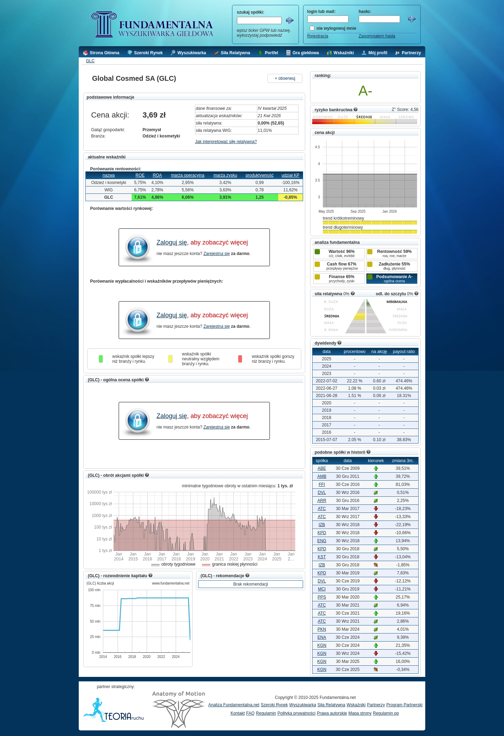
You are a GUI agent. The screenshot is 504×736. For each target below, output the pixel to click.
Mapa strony (359, 713)
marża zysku (225, 175)
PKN (321, 629)
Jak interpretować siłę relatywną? (226, 141)
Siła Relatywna (331, 704)
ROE (140, 175)
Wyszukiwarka (302, 704)
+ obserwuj (285, 78)
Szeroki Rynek (274, 704)
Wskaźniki (355, 704)
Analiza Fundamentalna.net (233, 704)
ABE (321, 468)
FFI (321, 484)
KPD (321, 532)
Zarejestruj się (216, 253)
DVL (322, 492)
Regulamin (266, 713)
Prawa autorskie (332, 713)
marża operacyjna (187, 175)
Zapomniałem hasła (377, 36)
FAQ (250, 713)
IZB (321, 524)
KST (322, 556)
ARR (321, 500)
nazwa (109, 175)
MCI (322, 589)
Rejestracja (317, 36)
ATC (322, 508)
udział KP (291, 175)
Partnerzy (376, 704)
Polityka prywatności (297, 713)
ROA (157, 175)
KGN (321, 645)
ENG (321, 540)
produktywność (260, 175)
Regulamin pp (386, 713)
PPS (321, 597)
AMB (321, 476)
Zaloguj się (171, 242)
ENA (321, 637)
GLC (90, 60)
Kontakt (238, 713)
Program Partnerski (404, 704)
